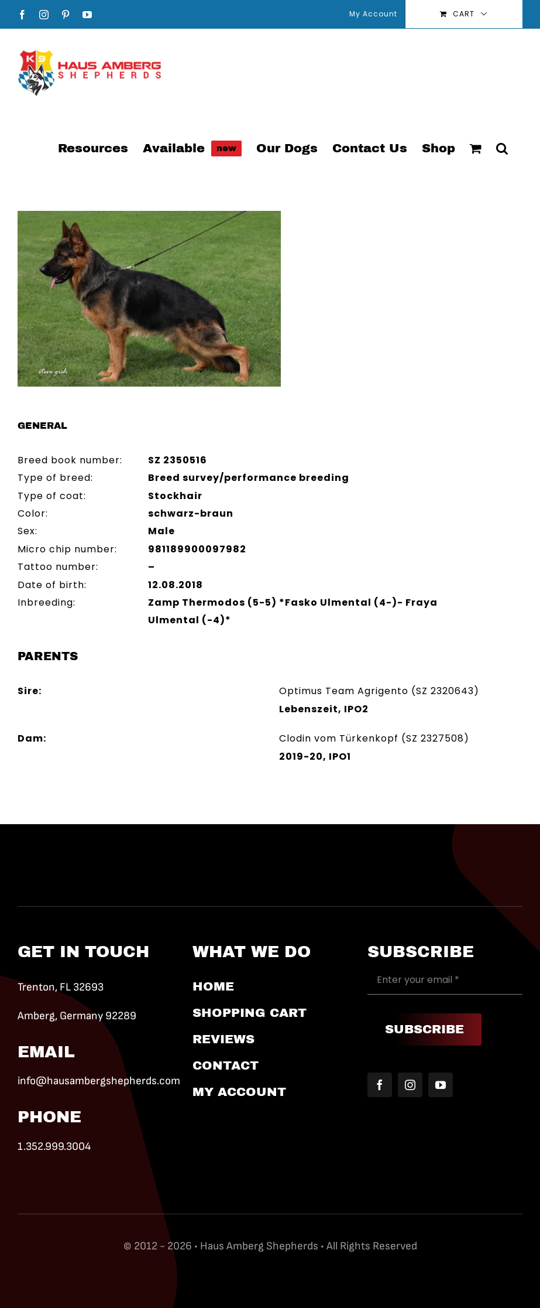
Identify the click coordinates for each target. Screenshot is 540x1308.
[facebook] (379, 1085)
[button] (502, 147)
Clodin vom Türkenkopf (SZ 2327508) (374, 738)
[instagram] (410, 1085)
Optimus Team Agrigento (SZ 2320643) (379, 691)
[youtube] (440, 1085)
